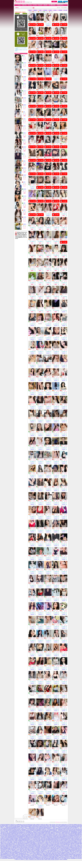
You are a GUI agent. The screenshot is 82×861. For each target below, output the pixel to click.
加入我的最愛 (65, 7)
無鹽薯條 (42, 225)
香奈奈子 (50, 89)
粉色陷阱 (42, 307)
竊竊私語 (50, 280)
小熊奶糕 (65, 89)
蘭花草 (34, 294)
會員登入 (54, 1)
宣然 (33, 252)
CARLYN (24, 90)
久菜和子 (65, 48)
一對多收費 (60, 10)
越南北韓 (65, 62)
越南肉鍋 (58, 211)
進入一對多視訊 (63, 296)
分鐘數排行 (35, 10)
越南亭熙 (50, 35)
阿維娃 (42, 280)
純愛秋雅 (50, 211)
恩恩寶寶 (34, 266)
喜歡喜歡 (42, 103)
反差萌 (58, 294)
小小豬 (42, 184)
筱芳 (33, 116)
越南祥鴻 (24, 224)
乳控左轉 (58, 280)
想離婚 (58, 62)
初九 (57, 225)
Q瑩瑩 (24, 203)
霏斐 (41, 157)
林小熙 (34, 62)
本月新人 (55, 10)
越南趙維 (50, 170)
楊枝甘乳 (58, 307)
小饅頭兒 (65, 75)
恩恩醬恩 (24, 76)
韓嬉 (33, 170)
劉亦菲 (42, 21)
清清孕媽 (24, 217)
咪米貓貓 (34, 307)
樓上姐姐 (42, 48)
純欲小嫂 (24, 196)
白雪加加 (34, 280)
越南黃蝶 (42, 211)
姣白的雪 (42, 116)
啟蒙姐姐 (24, 104)
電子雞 (42, 294)
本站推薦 (50, 10)
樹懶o (57, 21)
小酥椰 (50, 75)
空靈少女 (58, 252)
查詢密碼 (65, 1)
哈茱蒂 (65, 157)
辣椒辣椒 (24, 97)
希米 (65, 252)
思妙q (34, 89)
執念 (24, 55)
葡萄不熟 (42, 266)
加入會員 (60, 1)
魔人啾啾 (58, 35)
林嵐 (24, 111)
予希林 (24, 118)
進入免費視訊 (56, 78)
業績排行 (30, 10)
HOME (59, 7)
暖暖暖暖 (42, 130)
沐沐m (57, 184)
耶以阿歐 (65, 116)
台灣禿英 (58, 266)
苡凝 (57, 157)
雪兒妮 (50, 294)
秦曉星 (42, 143)
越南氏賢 (65, 143)
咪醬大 (24, 210)
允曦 (49, 225)
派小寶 (34, 35)
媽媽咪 (58, 75)
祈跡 (41, 62)
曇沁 (65, 184)
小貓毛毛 (65, 225)
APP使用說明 (17, 13)
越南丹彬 (42, 252)
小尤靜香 (50, 116)
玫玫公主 (34, 157)
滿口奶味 (42, 75)
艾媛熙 (42, 89)
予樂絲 (58, 143)
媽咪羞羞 (50, 62)
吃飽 (41, 170)
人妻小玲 (34, 103)
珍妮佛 (50, 307)
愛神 (41, 35)
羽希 (65, 103)
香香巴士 (65, 170)
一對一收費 (65, 10)
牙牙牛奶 (24, 62)
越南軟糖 (65, 21)
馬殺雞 (50, 21)
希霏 (49, 157)
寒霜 (49, 48)
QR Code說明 (25, 13)
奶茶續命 (50, 184)
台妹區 (40, 10)
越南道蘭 (50, 130)
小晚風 (50, 103)
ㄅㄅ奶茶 (50, 143)
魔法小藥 (34, 48)
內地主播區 (45, 10)
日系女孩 (34, 21)
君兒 (33, 75)
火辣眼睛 (24, 69)
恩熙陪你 (65, 280)
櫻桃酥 (58, 116)
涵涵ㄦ (58, 89)
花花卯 (58, 48)
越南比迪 (34, 130)
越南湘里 (34, 184)
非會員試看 (48, 25)
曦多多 (58, 170)
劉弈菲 (34, 225)
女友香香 (65, 294)
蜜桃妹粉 (50, 266)
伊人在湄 (65, 266)
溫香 (49, 252)
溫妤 (33, 211)
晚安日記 (24, 83)
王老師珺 (58, 103)
